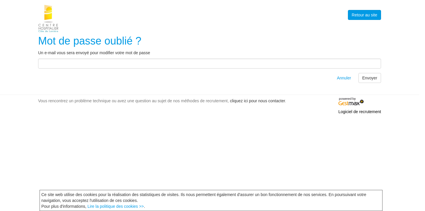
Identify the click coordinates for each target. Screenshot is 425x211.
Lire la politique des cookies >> (116, 206)
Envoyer (369, 78)
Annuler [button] (344, 78)
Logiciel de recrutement (359, 111)
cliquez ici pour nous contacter (257, 100)
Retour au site (364, 15)
